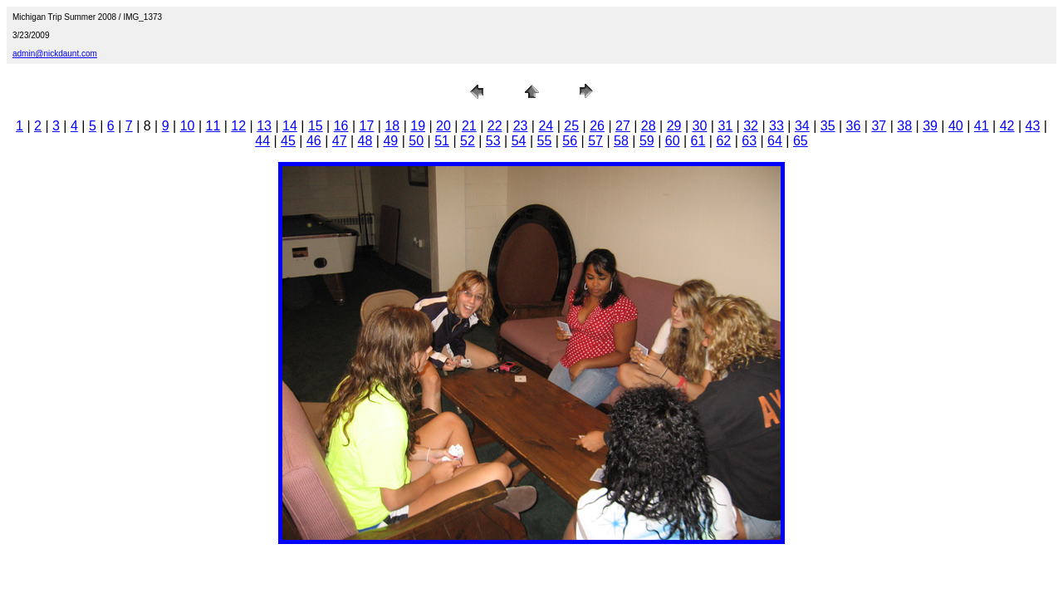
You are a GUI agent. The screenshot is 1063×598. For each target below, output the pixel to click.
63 (749, 141)
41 (981, 126)
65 (800, 141)
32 (750, 126)
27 (622, 126)
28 (648, 126)
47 (339, 141)
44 (262, 141)
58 (621, 141)
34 (802, 126)
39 (930, 126)
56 (569, 141)
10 (187, 126)
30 (700, 126)
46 (313, 141)
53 (493, 141)
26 (597, 126)
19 (417, 126)
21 (469, 126)
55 (544, 141)
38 (904, 126)
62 (723, 141)
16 (341, 126)
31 (725, 126)
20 (443, 126)
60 (672, 141)
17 (367, 126)
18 (392, 126)
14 (289, 126)
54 (519, 141)
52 (467, 141)
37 (878, 126)
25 (571, 126)
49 (390, 141)
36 (853, 126)
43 (1033, 126)
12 (238, 126)
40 (955, 126)
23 (520, 126)
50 (416, 141)
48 (365, 141)
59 (646, 141)
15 (315, 126)
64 (774, 141)
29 (674, 126)
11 (213, 126)
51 (441, 141)
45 (288, 141)
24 (545, 126)
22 (494, 126)
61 (698, 141)
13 (264, 126)
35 (828, 126)
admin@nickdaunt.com (54, 53)
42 (1007, 126)
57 (595, 141)
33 (776, 126)
